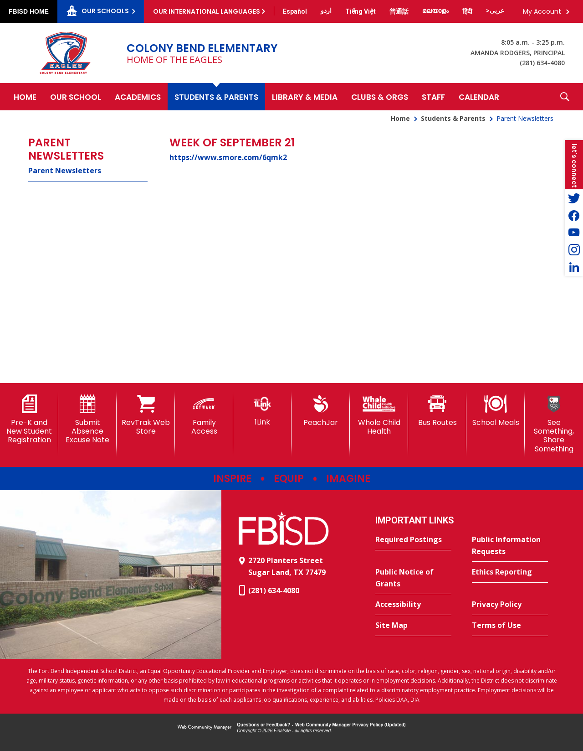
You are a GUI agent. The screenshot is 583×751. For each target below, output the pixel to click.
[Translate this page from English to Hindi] (467, 11)
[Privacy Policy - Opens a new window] (509, 604)
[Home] (25, 96)
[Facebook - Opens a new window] (574, 215)
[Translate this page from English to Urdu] (326, 10)
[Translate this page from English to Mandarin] (399, 11)
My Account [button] (542, 11)
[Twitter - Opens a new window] (574, 198)
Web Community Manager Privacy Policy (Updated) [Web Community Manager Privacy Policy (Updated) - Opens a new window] (350, 724)
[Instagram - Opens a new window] (574, 250)
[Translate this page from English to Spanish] (295, 11)
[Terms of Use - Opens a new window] (509, 625)
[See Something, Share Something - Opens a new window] (553, 424)
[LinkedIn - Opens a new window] (574, 267)
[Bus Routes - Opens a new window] (437, 411)
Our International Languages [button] (206, 11)
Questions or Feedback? (263, 724)
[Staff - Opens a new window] (433, 96)
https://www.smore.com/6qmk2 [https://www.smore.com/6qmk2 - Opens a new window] (228, 157)
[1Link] (262, 410)
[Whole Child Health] (379, 415)
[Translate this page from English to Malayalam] (435, 10)
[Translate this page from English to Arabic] (495, 10)
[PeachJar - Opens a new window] (320, 411)
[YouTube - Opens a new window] (574, 232)
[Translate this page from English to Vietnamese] (360, 11)
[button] (564, 96)
